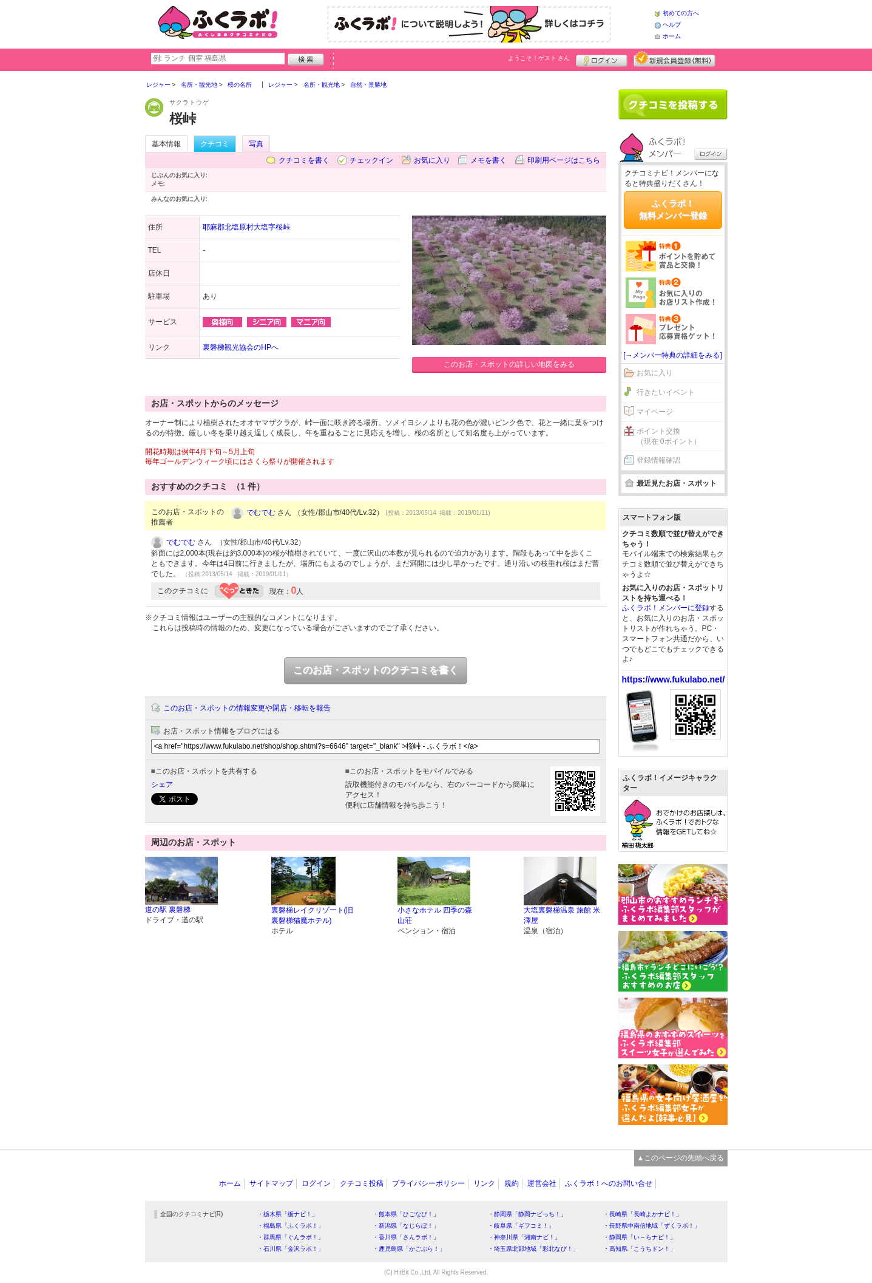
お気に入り (432, 160)
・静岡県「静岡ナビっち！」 (527, 1214)
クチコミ (214, 144)
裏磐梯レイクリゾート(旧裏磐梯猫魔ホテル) (312, 915)
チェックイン (371, 160)
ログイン (601, 59)
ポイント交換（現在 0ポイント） (669, 436)
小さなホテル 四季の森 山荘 (434, 915)
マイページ (655, 411)
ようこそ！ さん (539, 58)
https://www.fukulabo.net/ (673, 679)
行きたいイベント (666, 392)
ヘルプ (672, 24)
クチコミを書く (304, 160)
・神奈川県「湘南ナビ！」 (524, 1237)
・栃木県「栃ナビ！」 (287, 1214)
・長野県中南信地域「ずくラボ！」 (651, 1225)
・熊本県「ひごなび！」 (406, 1214)
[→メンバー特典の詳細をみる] (672, 355)
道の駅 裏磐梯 (168, 909)
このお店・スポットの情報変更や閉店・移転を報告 (247, 708)
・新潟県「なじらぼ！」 (406, 1225)
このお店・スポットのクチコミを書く (375, 670)
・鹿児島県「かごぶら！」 (409, 1248)
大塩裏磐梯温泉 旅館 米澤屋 (562, 915)
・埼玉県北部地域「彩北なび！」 (533, 1248)
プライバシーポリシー (428, 1183)
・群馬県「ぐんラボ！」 (290, 1237)
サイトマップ (271, 1183)
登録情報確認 (658, 460)
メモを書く (488, 160)
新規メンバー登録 (674, 59)
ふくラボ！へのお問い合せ (608, 1183)
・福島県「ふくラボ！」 (290, 1225)
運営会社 (541, 1183)
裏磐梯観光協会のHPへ (241, 347)
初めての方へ (681, 13)
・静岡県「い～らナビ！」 (639, 1237)
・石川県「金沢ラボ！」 (290, 1248)
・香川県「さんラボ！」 (406, 1237)
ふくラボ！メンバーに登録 (665, 608)
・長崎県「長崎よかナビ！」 (642, 1214)
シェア (162, 784)
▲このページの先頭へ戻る (681, 1158)
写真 (256, 144)
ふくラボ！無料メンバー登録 (673, 209)
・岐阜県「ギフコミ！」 (521, 1225)
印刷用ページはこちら (563, 160)
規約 (511, 1183)
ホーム (672, 36)
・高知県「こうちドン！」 (639, 1248)
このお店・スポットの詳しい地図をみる (509, 364)
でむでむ (260, 512)
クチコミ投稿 (362, 1183)
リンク (484, 1183)
